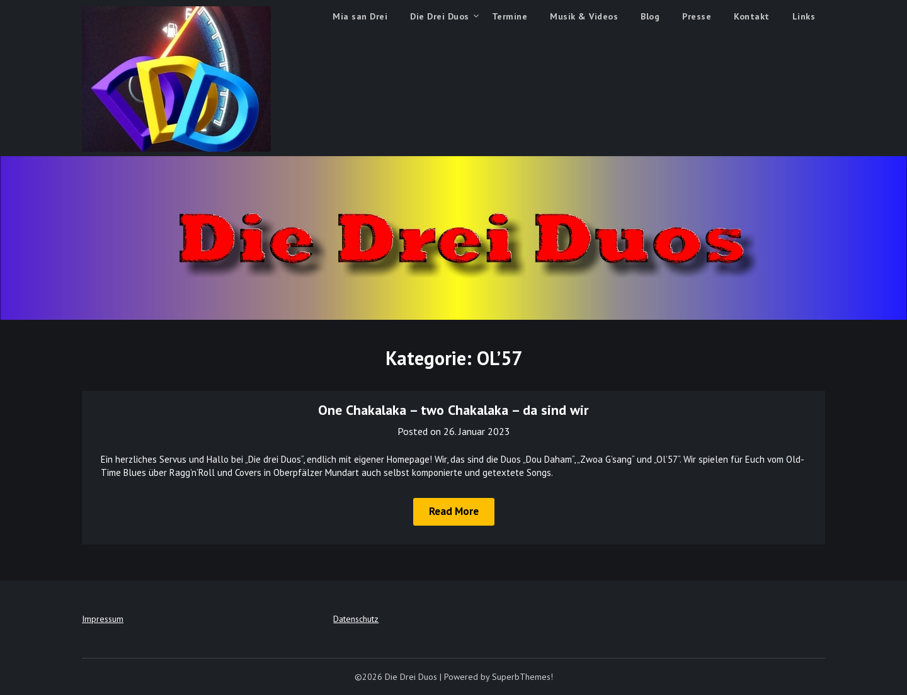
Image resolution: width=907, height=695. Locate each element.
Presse (696, 16)
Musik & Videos (584, 16)
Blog (650, 16)
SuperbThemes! (522, 676)
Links (804, 16)
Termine (510, 16)
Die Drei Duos (439, 16)
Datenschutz (356, 618)
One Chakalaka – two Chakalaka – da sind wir (453, 410)
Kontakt (752, 16)
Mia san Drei (360, 16)
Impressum (102, 618)
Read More (454, 511)
